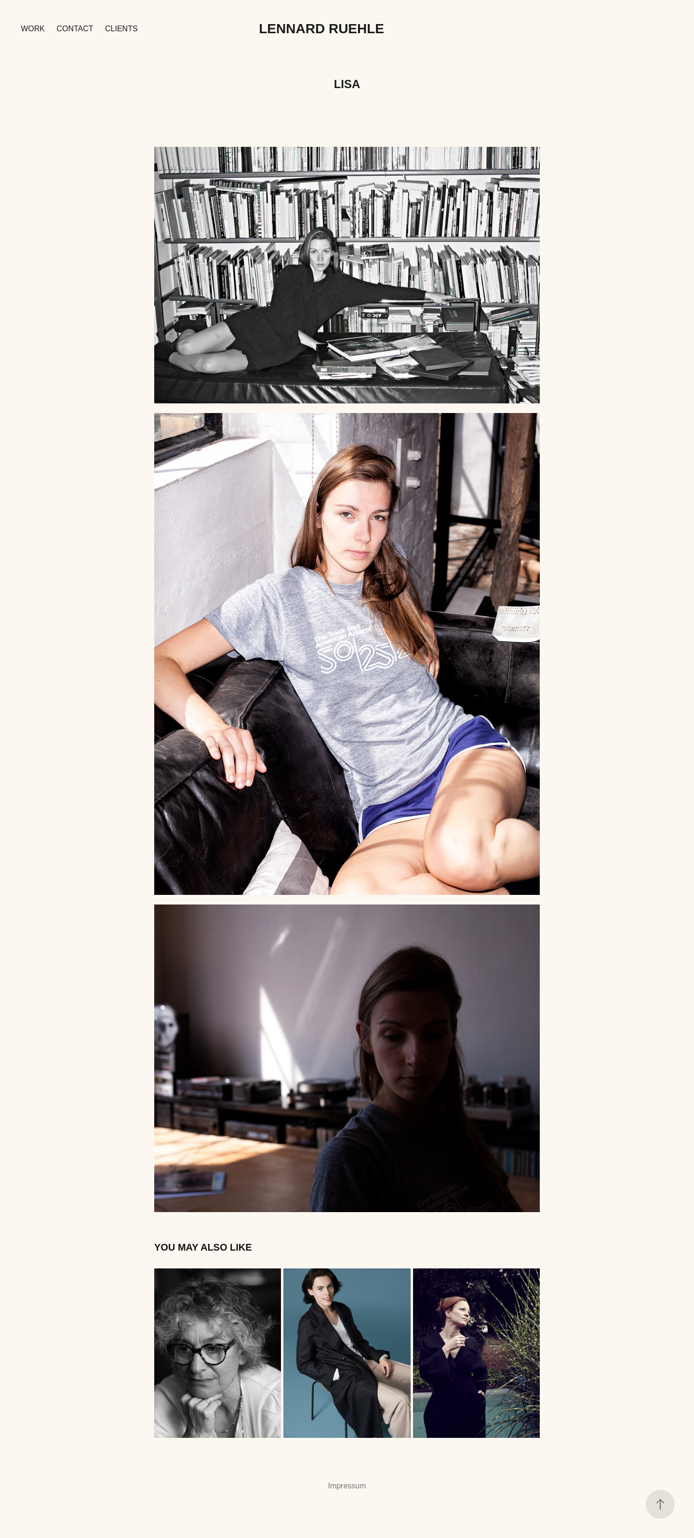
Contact (74, 29)
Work (33, 29)
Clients (121, 29)
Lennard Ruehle (321, 28)
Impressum (347, 1486)
